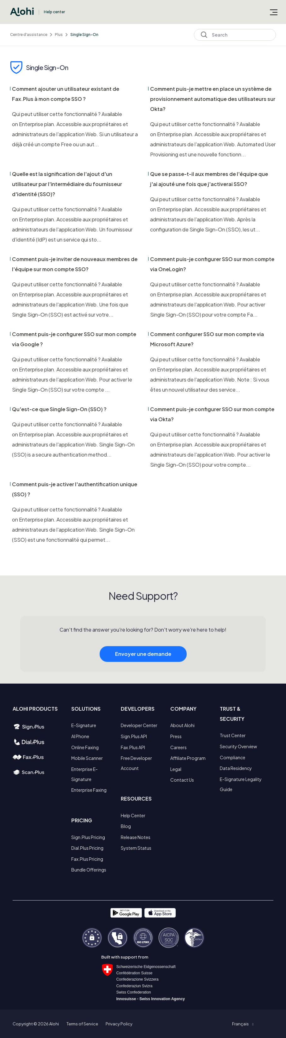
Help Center (133, 815)
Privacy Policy (119, 1023)
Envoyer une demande (143, 662)
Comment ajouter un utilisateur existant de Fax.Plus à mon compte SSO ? (65, 93)
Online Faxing (85, 747)
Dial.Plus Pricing (87, 848)
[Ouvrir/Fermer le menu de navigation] (273, 12)
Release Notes (135, 837)
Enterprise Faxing (89, 790)
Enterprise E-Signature (84, 774)
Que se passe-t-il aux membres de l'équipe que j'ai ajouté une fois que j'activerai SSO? (209, 179)
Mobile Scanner (87, 758)
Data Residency (236, 768)
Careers (178, 747)
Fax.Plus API (133, 747)
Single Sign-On (84, 34)
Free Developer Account (136, 763)
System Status (136, 848)
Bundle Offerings (88, 869)
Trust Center (233, 735)
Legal (175, 769)
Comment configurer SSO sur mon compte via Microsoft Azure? (207, 339)
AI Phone (80, 736)
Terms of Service (82, 1023)
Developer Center (139, 725)
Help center (54, 11)
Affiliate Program (188, 758)
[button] (242, 1024)
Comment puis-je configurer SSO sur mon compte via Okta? (212, 414)
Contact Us (182, 780)
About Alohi (182, 725)
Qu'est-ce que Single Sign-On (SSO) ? (59, 409)
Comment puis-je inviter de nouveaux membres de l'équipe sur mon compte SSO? (74, 264)
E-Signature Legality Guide (241, 784)
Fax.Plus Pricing (87, 859)
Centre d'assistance (28, 34)
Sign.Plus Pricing (88, 837)
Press (176, 736)
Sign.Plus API (134, 736)
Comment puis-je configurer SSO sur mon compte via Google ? (74, 339)
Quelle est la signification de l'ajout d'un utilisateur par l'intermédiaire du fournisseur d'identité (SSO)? (67, 184)
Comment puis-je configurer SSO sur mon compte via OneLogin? (212, 264)
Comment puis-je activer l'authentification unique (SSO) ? (74, 489)
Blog (126, 826)
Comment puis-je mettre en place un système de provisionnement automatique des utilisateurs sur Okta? (212, 98)
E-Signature (83, 725)
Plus (59, 34)
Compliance (232, 757)
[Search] (235, 35)
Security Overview (238, 746)
